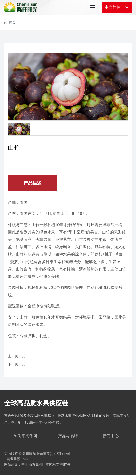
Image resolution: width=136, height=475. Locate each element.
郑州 (39, 464)
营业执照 (13, 459)
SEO (26, 459)
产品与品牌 (68, 436)
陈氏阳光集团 (25, 436)
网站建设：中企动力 (19, 464)
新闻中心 (111, 436)
